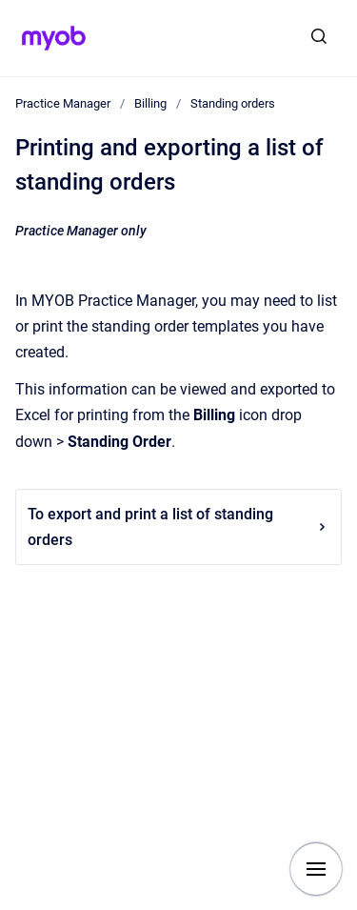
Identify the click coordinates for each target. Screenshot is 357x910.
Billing (150, 103)
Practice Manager (62, 103)
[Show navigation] (316, 869)
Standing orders (232, 103)
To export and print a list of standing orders (178, 527)
